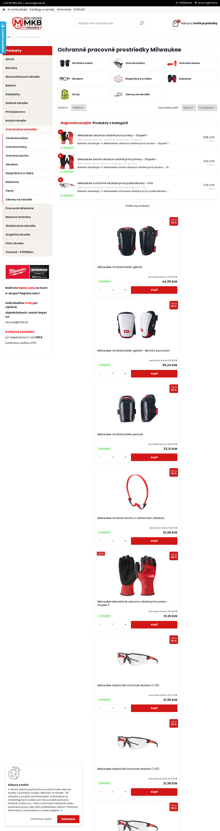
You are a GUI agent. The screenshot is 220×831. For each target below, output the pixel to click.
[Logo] (26, 23)
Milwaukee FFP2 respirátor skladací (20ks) (78, 603)
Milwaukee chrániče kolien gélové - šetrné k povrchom (137, 268)
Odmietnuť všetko (41, 819)
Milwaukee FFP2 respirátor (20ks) (137, 518)
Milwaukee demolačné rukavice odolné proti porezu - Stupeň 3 (136, 352)
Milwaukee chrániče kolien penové (190, 267)
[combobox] (189, 107)
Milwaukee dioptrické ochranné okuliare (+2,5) (189, 436)
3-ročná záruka (17, 9)
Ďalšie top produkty (137, 205)
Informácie (64, 9)
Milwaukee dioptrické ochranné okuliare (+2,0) (136, 436)
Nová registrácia (207, 2)
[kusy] (69, 290)
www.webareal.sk (123, 827)
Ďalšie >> (152, 725)
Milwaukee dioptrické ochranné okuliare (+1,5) (82, 436)
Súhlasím (68, 819)
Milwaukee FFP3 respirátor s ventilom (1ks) (133, 603)
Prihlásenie (185, 2)
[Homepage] (4, 9)
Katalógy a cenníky (42, 9)
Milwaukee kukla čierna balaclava (137, 685)
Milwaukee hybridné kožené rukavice (186, 603)
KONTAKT (79, 9)
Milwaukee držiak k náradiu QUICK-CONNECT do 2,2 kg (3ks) (82, 519)
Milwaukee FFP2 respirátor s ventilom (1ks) (186, 519)
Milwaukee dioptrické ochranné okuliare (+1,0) (189, 352)
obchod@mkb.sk (16, 322)
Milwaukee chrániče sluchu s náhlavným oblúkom (80, 352)
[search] (142, 24)
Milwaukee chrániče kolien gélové (83, 267)
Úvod (8, 37)
